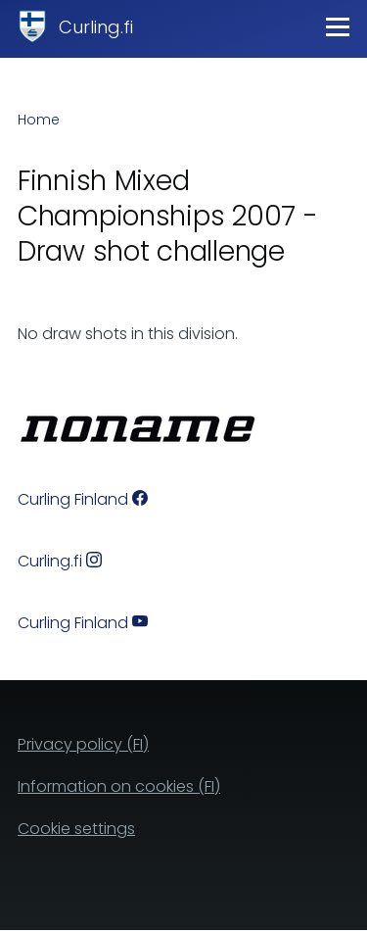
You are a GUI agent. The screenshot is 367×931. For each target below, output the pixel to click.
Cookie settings (76, 828)
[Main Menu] (337, 26)
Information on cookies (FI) (119, 786)
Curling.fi (96, 27)
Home (39, 119)
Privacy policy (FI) (83, 744)
